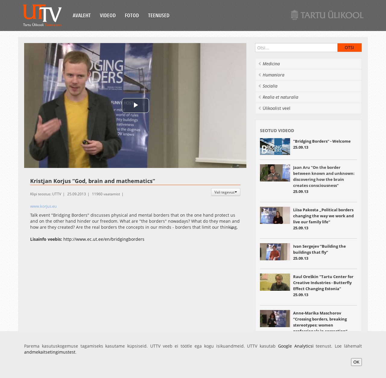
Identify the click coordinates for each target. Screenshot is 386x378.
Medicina (269, 64)
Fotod (132, 15)
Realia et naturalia (278, 97)
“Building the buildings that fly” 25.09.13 (319, 252)
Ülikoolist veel (274, 108)
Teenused (158, 15)
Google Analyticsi (296, 346)
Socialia (267, 86)
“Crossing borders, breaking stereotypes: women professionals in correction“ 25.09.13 (320, 325)
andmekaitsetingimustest (49, 352)
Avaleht (82, 15)
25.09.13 (324, 179)
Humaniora (271, 75)
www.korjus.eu (43, 206)
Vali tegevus (225, 192)
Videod (108, 15)
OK (356, 362)
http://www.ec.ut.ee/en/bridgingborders (103, 239)
